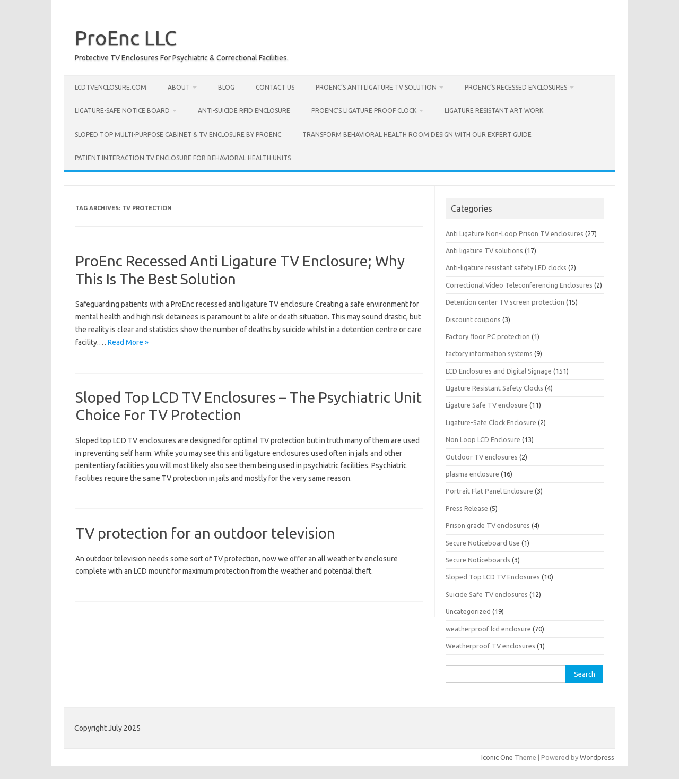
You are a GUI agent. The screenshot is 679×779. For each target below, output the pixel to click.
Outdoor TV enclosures (482, 457)
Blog (226, 87)
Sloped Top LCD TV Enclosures (493, 577)
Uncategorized (468, 611)
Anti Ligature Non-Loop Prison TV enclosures (515, 233)
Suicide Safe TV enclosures (487, 594)
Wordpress (597, 757)
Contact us (275, 87)
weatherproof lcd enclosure (488, 629)
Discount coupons (473, 319)
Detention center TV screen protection (505, 302)
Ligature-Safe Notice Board (122, 110)
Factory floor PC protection (488, 336)
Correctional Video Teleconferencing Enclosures (519, 285)
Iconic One (497, 757)
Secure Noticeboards (478, 560)
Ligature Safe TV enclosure (487, 405)
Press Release (467, 508)
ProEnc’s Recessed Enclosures (516, 87)
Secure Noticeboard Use (483, 543)
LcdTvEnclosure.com (110, 87)
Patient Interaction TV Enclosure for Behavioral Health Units (183, 157)
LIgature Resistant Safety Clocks (494, 388)
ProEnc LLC (126, 38)
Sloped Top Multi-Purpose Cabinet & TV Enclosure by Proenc (178, 134)
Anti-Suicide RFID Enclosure (244, 110)
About (179, 87)
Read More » (128, 342)
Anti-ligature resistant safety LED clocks (506, 267)
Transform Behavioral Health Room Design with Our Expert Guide (417, 134)
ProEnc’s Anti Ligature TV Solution (376, 87)
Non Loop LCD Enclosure (483, 439)
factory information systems (489, 353)
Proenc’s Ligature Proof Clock (363, 110)
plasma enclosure (472, 474)
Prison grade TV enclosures (488, 525)
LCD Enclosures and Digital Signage (499, 371)
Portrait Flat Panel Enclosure (489, 491)
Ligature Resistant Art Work (494, 110)
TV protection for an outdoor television (205, 533)
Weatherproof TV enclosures (490, 646)
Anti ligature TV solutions (484, 250)
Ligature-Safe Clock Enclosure (491, 422)
